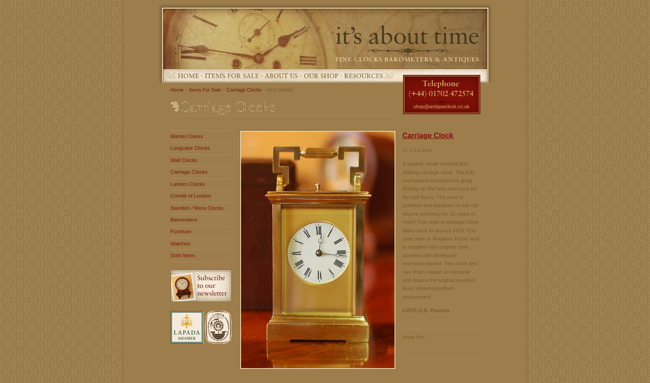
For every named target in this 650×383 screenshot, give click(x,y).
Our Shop (321, 75)
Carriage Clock (428, 135)
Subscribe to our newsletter (201, 286)
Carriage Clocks (244, 89)
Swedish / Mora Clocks (197, 208)
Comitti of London (191, 195)
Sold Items (183, 255)
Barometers (184, 219)
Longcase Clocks (190, 148)
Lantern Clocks (188, 184)
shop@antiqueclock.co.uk (441, 106)
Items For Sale (232, 75)
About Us (281, 75)
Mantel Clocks (187, 136)
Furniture (181, 231)
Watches (180, 243)
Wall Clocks (184, 160)
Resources (363, 75)
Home (188, 75)
